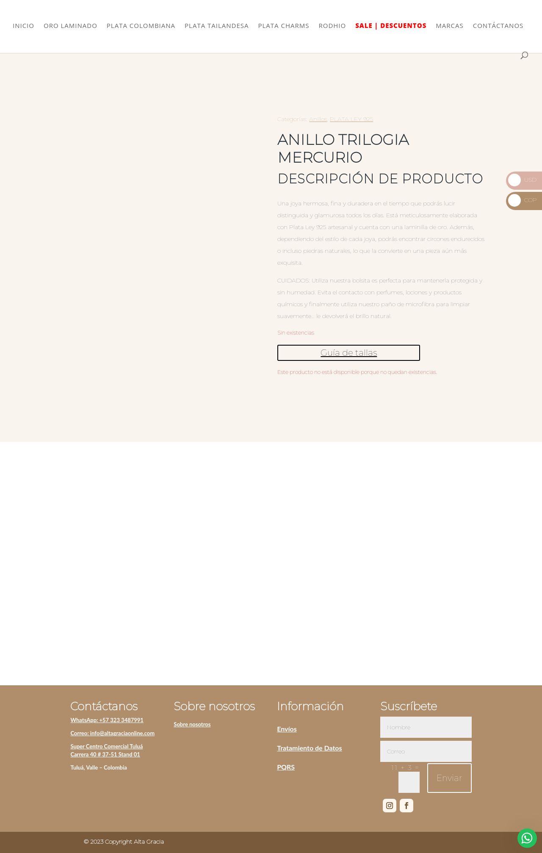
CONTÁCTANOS (498, 26)
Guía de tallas (349, 353)
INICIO (23, 26)
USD (522, 179)
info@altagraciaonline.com (122, 733)
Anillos (318, 119)
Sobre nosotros (192, 724)
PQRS (286, 767)
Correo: (80, 733)
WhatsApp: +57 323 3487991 (107, 720)
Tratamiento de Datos (309, 748)
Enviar (449, 778)
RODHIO (332, 26)
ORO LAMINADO (70, 26)
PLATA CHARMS (284, 26)
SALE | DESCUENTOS (390, 26)
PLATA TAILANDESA (217, 26)
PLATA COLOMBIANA (141, 26)
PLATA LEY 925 (351, 119)
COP (522, 200)
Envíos (287, 729)
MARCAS (449, 26)
